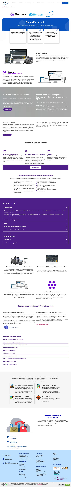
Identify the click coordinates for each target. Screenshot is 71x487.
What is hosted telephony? (9, 350)
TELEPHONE (13, 437)
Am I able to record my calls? (10, 364)
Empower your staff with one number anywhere (15, 226)
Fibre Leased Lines (39, 455)
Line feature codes (39, 475)
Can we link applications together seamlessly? (14, 339)
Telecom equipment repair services (25, 459)
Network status (56, 458)
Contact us (65, 2)
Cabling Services (39, 462)
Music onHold (38, 470)
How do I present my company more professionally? (15, 358)
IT (34, 2)
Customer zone (51, 2)
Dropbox (37, 469)
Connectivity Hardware (40, 461)
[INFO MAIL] (8, 441)
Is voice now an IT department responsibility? (14, 342)
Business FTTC (39, 456)
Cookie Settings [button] (61, 484)
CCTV (20, 473)
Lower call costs (7, 233)
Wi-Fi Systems (38, 460)
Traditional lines (22, 463)
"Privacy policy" (39, 484)
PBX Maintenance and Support (25, 457)
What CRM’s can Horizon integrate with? (12, 336)
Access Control (22, 474)
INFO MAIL (12, 441)
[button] (35, 207)
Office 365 (38, 468)
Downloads (55, 457)
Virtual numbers (22, 468)
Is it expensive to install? (9, 353)
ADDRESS (12, 445)
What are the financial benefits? (11, 347)
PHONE (7, 454)
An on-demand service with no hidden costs (14, 229)
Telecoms (15, 2)
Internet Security (22, 475)
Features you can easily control (11, 220)
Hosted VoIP (21, 464)
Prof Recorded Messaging (41, 471)
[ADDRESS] (8, 447)
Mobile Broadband (39, 459)
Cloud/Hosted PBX (22, 455)
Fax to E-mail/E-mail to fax (41, 474)
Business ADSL (39, 457)
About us (59, 2)
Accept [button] (67, 484)
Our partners (55, 459)
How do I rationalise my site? (10, 355)
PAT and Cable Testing (40, 464)
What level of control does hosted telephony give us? (15, 344)
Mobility (6, 223)
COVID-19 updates (56, 460)
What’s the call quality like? (10, 361)
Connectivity (28, 2)
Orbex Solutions (5, 6)
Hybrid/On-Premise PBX (23, 456)
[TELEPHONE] (8, 437)
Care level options (22, 469)
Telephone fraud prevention (24, 477)
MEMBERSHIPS (57, 464)
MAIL (6, 458)
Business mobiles (22, 466)
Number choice (7, 239)
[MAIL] (3, 459)
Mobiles (21, 2)
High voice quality (8, 207)
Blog (54, 462)
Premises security (41, 2)
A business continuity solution (11, 243)
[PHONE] (3, 455)
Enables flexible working (9, 236)
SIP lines (20, 465)
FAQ (53, 455)
